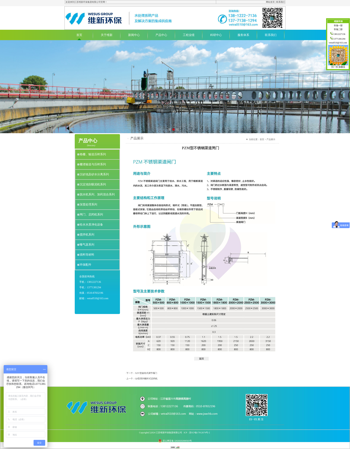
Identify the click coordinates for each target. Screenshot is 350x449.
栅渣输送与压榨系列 (93, 164)
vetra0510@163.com (338, 42)
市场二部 (338, 29)
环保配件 (85, 264)
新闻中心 (134, 34)
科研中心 (216, 34)
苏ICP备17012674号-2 (199, 432)
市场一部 (338, 25)
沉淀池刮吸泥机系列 (93, 184)
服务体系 (243, 34)
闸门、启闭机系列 (91, 214)
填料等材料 (87, 254)
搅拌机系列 (87, 234)
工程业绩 (189, 34)
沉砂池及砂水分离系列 (94, 174)
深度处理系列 (88, 204)
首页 (79, 34)
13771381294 (338, 39)
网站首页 (270, 2)
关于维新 (106, 34)
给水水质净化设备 (91, 224)
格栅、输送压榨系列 (93, 154)
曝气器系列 (87, 244)
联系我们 (280, 2)
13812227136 (338, 34)
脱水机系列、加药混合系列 (97, 194)
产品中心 (161, 34)
